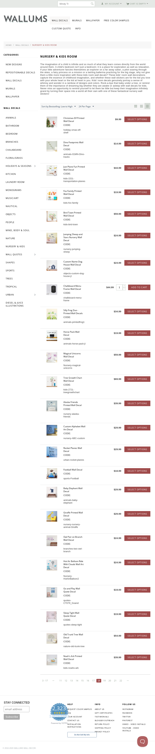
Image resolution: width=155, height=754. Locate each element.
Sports (10, 270)
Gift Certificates (103, 713)
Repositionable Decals (20, 72)
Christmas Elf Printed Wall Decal (73, 120)
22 (122, 680)
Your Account (74, 716)
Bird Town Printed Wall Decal (72, 214)
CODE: (67, 125)
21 (117, 680)
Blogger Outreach (104, 720)
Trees (9, 278)
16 (89, 680)
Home (9, 45)
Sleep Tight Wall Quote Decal (71, 614)
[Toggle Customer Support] (142, 741)
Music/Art (12, 198)
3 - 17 (45, 680)
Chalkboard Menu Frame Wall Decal (72, 287)
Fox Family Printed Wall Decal (72, 192)
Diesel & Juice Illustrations (15, 304)
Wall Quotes (14, 254)
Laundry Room (15, 182)
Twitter (126, 716)
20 (111, 680)
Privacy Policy (102, 731)
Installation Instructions (74, 725)
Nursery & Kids (15, 246)
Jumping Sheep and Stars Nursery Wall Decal (72, 237)
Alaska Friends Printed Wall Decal (72, 404)
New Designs (14, 64)
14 (77, 680)
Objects (11, 214)
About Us (99, 709)
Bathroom (12, 125)
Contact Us (73, 720)
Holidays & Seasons (19, 165)
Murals (77, 20)
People (10, 222)
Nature (10, 238)
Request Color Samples (79, 709)
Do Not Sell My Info (82, 735)
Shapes (10, 262)
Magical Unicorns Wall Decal (72, 355)
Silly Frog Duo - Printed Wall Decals (73, 312)
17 (94, 680)
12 (66, 680)
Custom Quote (61, 28)
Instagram (127, 709)
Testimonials (101, 716)
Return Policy (102, 724)
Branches (12, 141)
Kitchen (11, 174)
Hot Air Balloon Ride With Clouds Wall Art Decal (73, 564)
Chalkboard (14, 149)
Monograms (14, 190)
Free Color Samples (116, 20)
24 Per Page (86, 106)
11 (61, 680)
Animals (11, 117)
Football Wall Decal (72, 469)
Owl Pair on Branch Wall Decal (72, 538)
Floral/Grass (14, 157)
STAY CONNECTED (17, 702)
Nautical (11, 206)
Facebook (127, 713)
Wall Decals (60, 20)
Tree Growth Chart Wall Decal (72, 379)
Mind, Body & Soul (18, 230)
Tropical (11, 286)
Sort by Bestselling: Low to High (59, 106)
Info (78, 28)
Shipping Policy (103, 728)
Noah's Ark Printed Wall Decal (72, 658)
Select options (137, 119)
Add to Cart (139, 287)
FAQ (69, 713)
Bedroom (12, 133)
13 (72, 680)
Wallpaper (93, 20)
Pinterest (127, 720)
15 (83, 680)
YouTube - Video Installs (130, 729)
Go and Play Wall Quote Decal (71, 590)
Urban (10, 294)
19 (105, 680)
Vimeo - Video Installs (134, 724)
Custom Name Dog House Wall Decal (72, 263)
